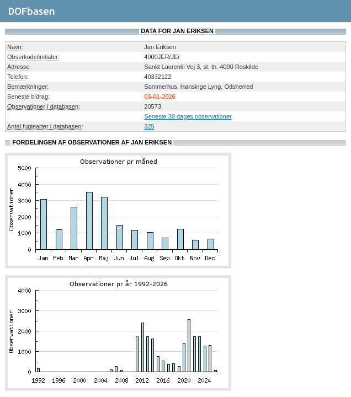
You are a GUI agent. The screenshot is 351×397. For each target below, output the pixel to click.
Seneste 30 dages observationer (187, 116)
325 (149, 126)
